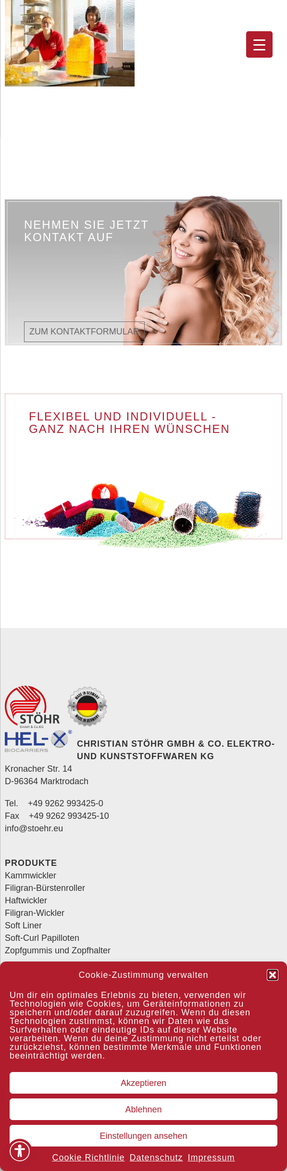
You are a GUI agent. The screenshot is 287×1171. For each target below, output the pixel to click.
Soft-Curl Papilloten (42, 938)
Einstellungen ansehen (143, 1136)
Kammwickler (30, 875)
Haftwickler (26, 900)
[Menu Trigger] (259, 44)
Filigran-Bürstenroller (45, 888)
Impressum (211, 1157)
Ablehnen (143, 1109)
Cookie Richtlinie (88, 1157)
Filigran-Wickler (34, 913)
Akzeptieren (143, 1083)
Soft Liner (23, 925)
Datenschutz (156, 1157)
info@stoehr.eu (34, 828)
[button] (272, 975)
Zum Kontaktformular (84, 331)
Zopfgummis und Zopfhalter (58, 950)
